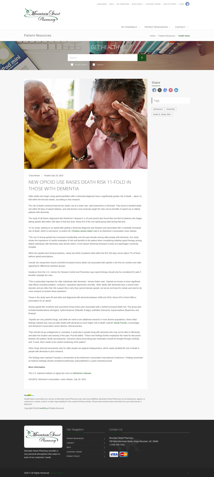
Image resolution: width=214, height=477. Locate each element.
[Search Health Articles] (103, 57)
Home (152, 36)
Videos (98, 64)
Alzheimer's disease (82, 373)
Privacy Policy (73, 456)
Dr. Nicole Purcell (118, 323)
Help (112, 4)
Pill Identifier (122, 4)
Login (181, 4)
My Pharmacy (129, 27)
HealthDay (43, 408)
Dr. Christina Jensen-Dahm (80, 231)
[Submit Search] (142, 57)
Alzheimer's (158, 109)
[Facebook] (188, 473)
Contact (180, 27)
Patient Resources (156, 27)
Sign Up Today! (169, 4)
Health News (79, 64)
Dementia (171, 109)
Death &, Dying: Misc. (162, 114)
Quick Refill (137, 4)
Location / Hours (153, 4)
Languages (102, 4)
